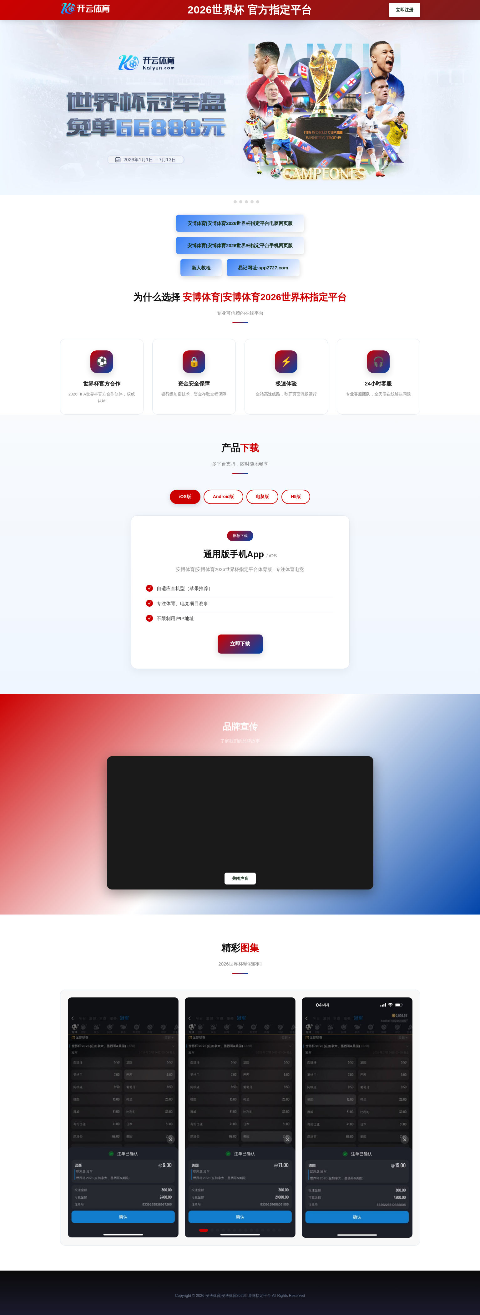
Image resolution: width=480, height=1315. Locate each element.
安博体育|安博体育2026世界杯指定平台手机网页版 (240, 245)
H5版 (296, 496)
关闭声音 (240, 878)
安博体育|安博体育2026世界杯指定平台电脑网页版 (240, 223)
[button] (203, 1230)
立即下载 (240, 643)
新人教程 (201, 267)
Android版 (223, 496)
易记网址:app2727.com (263, 267)
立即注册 (404, 9)
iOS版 (185, 496)
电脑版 (262, 496)
